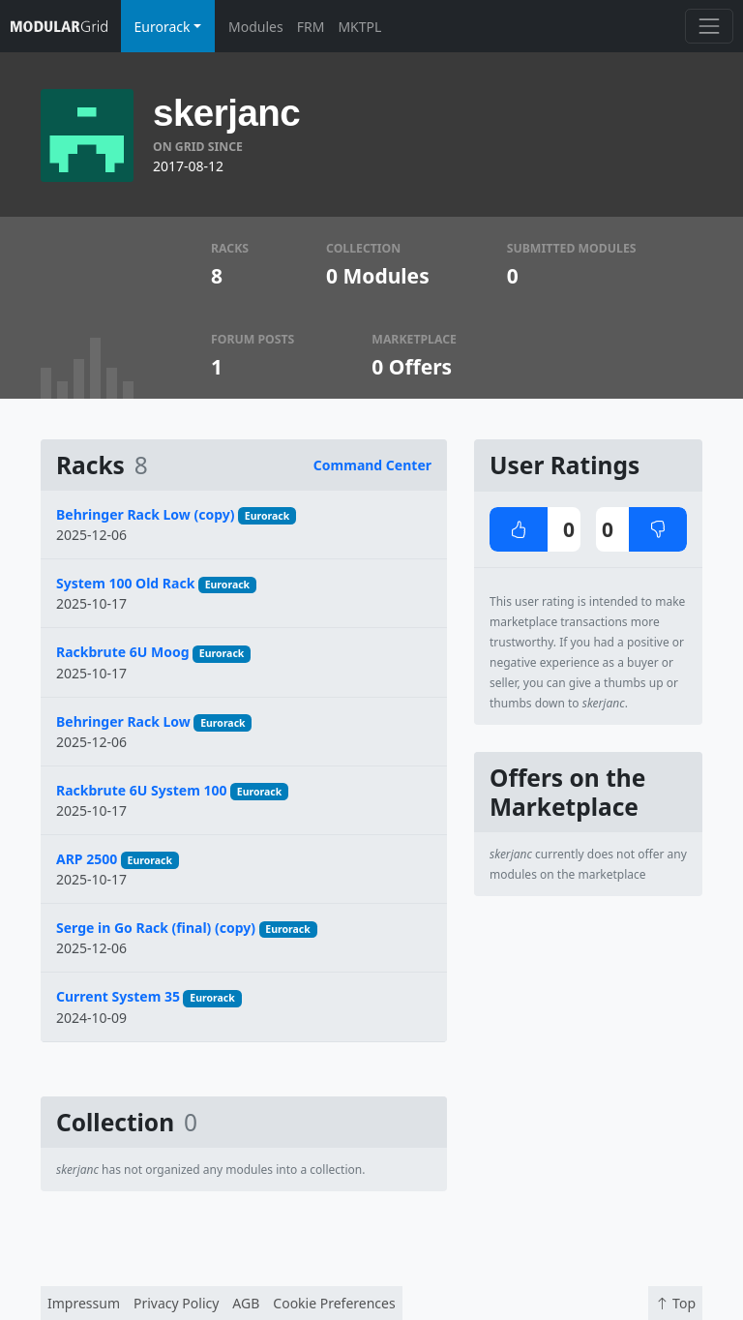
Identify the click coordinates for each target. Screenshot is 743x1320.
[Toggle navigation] (708, 26)
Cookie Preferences (334, 1303)
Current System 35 (118, 996)
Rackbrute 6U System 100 (141, 790)
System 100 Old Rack (125, 583)
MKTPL (359, 26)
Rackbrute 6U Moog (123, 652)
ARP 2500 (86, 859)
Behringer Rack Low (123, 721)
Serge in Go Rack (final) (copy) (155, 927)
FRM (311, 26)
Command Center (372, 465)
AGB (245, 1303)
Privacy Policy (176, 1303)
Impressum (83, 1303)
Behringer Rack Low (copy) (145, 514)
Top (675, 1303)
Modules (255, 26)
